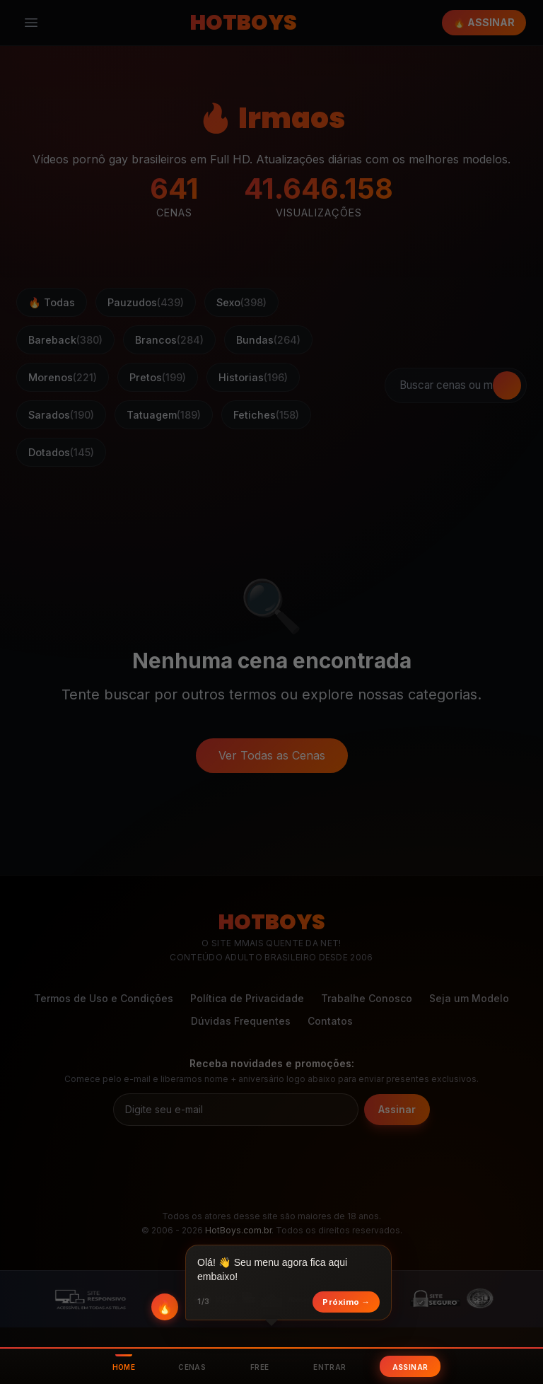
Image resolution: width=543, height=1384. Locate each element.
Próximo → (346, 1302)
